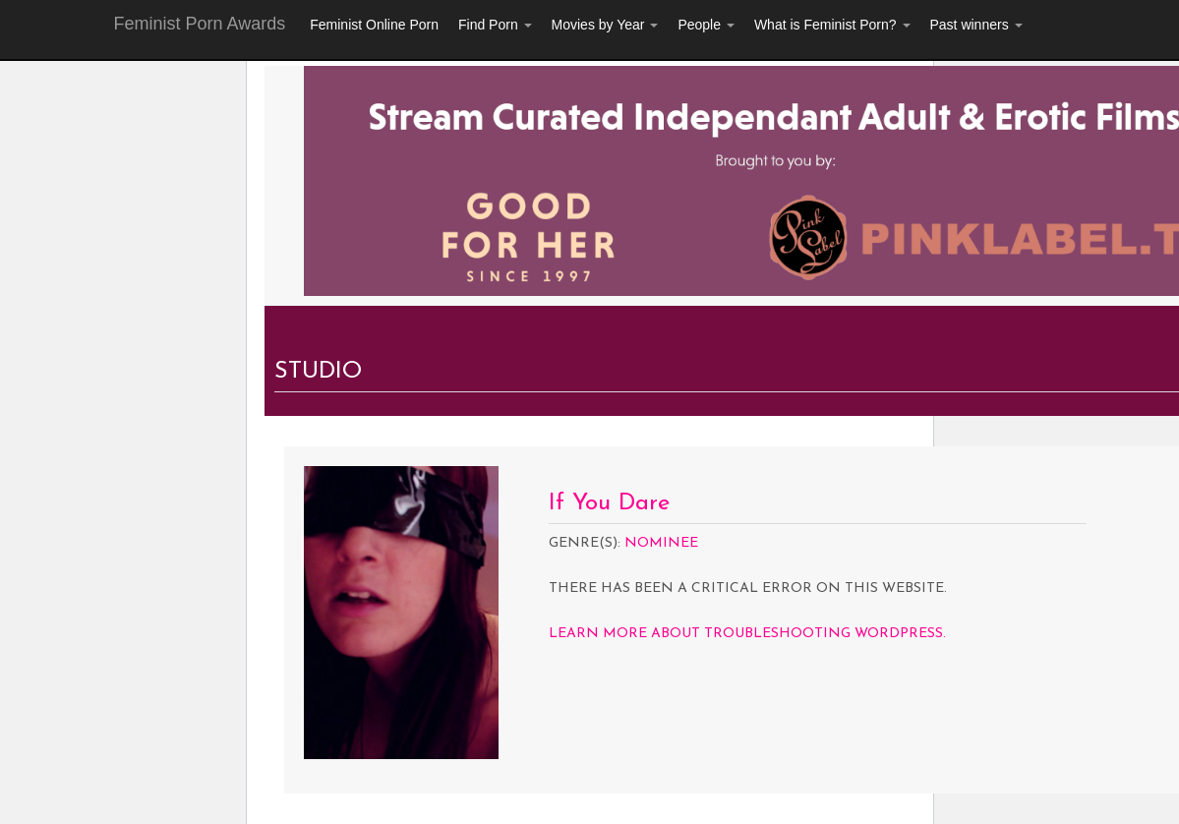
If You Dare (609, 503)
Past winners (976, 24)
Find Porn (495, 24)
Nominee (661, 543)
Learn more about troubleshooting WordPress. (747, 633)
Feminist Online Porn (374, 24)
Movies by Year (605, 24)
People (706, 24)
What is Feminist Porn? (832, 24)
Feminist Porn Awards (200, 23)
